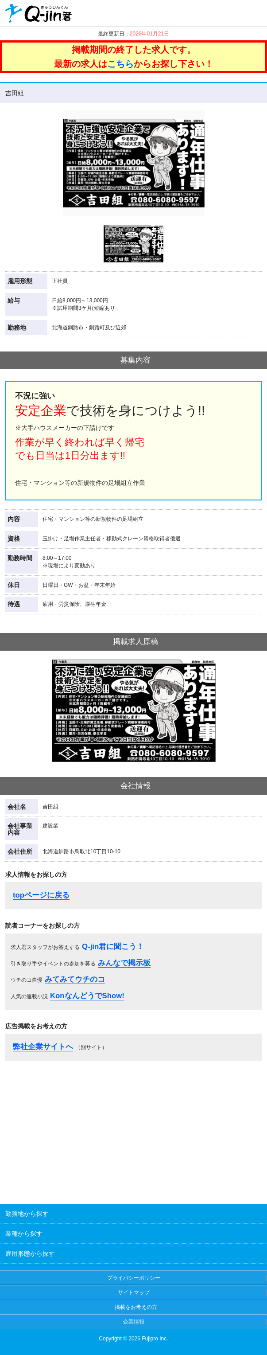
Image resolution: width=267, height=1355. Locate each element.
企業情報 (133, 1322)
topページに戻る (41, 895)
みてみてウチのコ (75, 979)
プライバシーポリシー (133, 1278)
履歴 (251, 13)
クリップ (223, 13)
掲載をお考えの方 (136, 1307)
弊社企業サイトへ (43, 1047)
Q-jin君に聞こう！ (113, 946)
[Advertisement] (133, 1129)
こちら (120, 64)
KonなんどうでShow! (87, 996)
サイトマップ (134, 1292)
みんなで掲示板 (124, 963)
